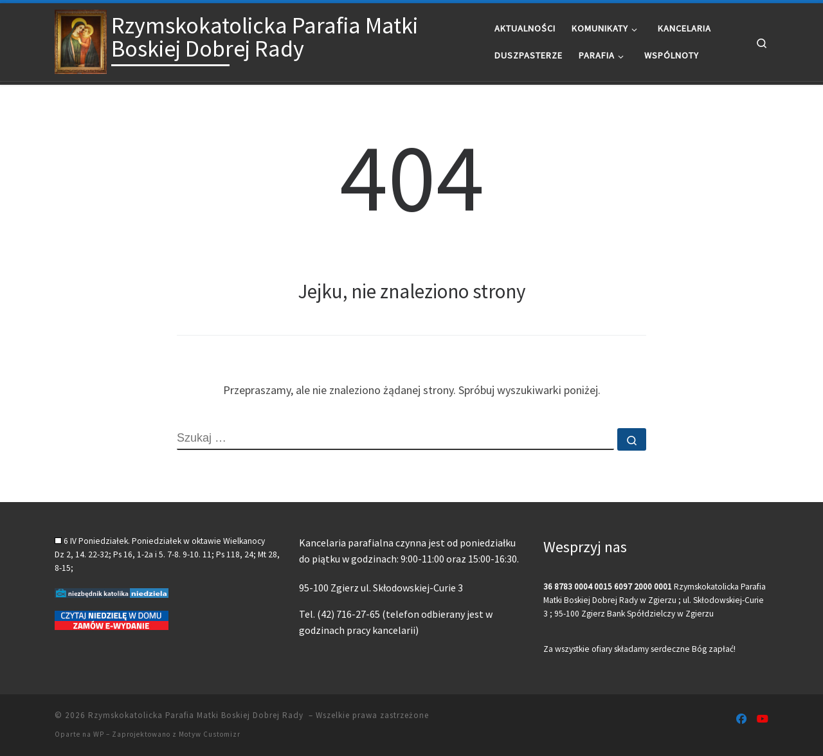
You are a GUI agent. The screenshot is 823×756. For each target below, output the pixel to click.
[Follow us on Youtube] (762, 719)
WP (98, 734)
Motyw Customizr (209, 734)
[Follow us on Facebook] (741, 719)
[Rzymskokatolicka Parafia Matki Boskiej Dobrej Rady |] (81, 39)
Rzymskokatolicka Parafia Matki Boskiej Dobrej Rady (197, 715)
